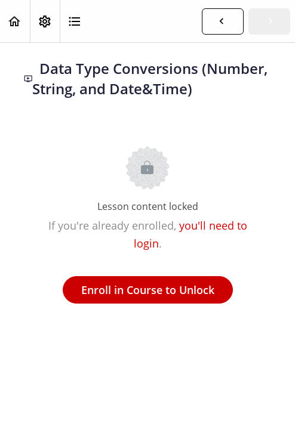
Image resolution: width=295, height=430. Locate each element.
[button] (15, 21)
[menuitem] (45, 21)
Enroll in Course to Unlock (147, 290)
